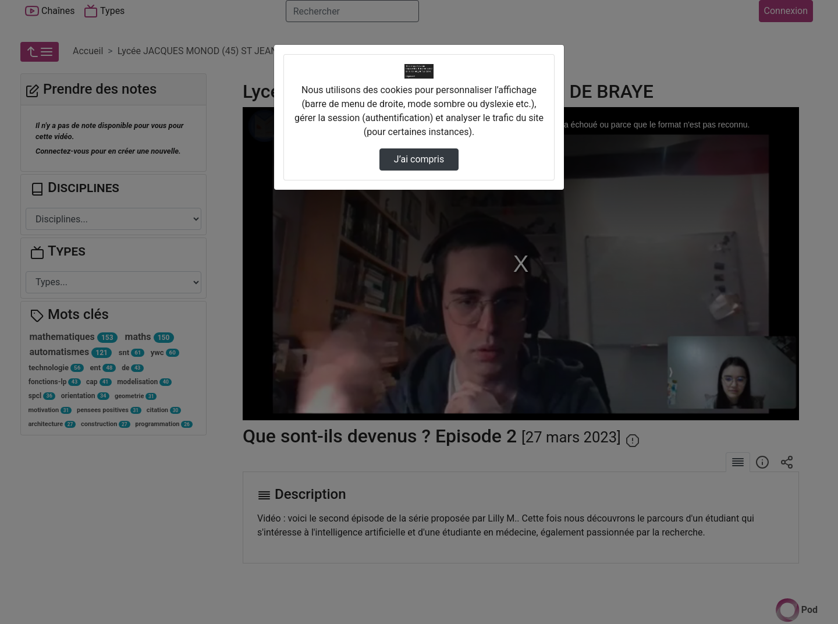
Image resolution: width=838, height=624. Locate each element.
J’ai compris (419, 159)
